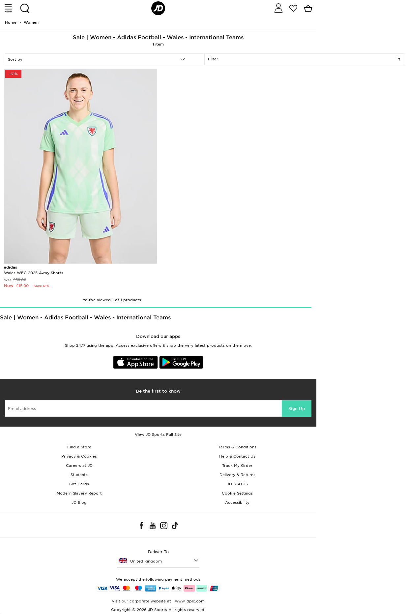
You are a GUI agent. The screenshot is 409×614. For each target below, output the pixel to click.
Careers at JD (79, 465)
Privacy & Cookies (79, 456)
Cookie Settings (237, 493)
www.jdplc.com (189, 601)
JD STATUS (237, 484)
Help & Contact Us (237, 456)
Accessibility (237, 502)
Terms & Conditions (237, 447)
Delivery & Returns (237, 474)
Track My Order (237, 465)
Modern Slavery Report (79, 493)
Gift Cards (79, 484)
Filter (304, 59)
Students (79, 474)
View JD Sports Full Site (158, 434)
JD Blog (79, 502)
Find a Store (79, 447)
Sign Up (296, 408)
